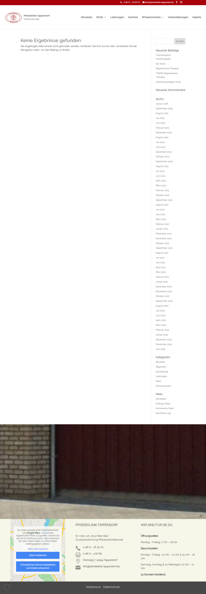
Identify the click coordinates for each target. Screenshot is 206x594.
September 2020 (164, 301)
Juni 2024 (160, 147)
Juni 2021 (160, 262)
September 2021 (164, 248)
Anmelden (161, 399)
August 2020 (162, 306)
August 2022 (162, 204)
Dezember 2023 (164, 152)
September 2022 (164, 200)
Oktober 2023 (162, 156)
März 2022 (161, 219)
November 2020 (164, 291)
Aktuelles (86, 17)
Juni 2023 (160, 176)
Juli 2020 (160, 310)
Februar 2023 (162, 190)
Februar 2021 (162, 277)
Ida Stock (160, 64)
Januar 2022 (162, 229)
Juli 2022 (160, 209)
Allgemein (161, 367)
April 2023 (161, 180)
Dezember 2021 (164, 233)
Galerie (196, 17)
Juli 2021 (160, 257)
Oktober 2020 (163, 296)
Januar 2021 (162, 282)
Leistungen (117, 17)
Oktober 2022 (162, 195)
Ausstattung (162, 371)
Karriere (133, 17)
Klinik (99, 17)
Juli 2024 (160, 142)
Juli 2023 (160, 171)
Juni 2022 (160, 214)
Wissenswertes (151, 17)
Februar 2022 (162, 224)
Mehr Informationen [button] (38, 549)
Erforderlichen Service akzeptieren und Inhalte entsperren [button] (37, 566)
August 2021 (162, 253)
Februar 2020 (162, 330)
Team (158, 381)
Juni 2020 (160, 315)
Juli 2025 (160, 118)
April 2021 (161, 267)
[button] (7, 587)
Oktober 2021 (162, 243)
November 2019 (164, 344)
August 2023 (162, 166)
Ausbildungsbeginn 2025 (168, 82)
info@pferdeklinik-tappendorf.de (159, 2)
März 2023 (161, 185)
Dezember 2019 (164, 339)
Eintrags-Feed (163, 403)
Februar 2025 (162, 128)
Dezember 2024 (164, 132)
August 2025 (162, 113)
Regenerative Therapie (167, 68)
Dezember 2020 (164, 286)
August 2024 (162, 137)
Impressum (93, 587)
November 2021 (164, 238)
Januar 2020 (162, 334)
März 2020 (161, 325)
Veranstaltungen (178, 17)
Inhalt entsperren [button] (38, 555)
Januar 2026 (162, 104)
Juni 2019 (160, 349)
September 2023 (164, 161)
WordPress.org (163, 413)
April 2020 (161, 320)
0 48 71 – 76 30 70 (132, 2)
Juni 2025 (160, 123)
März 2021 (161, 272)
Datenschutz (111, 587)
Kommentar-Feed (165, 408)
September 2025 (164, 108)
